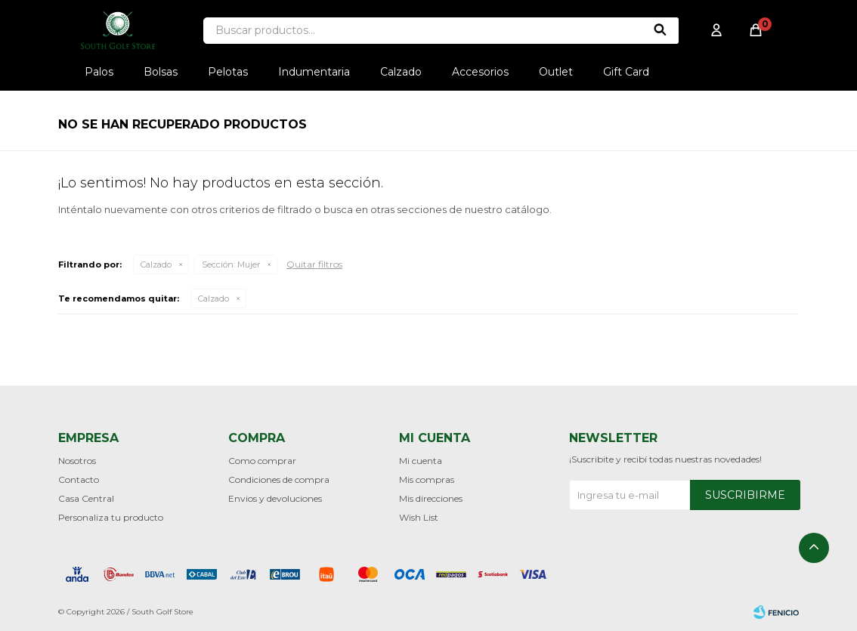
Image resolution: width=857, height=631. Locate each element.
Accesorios (480, 72)
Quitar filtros (314, 264)
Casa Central (86, 498)
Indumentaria (314, 72)
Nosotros (77, 460)
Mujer (231, 264)
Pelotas (228, 72)
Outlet (556, 72)
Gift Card (626, 72)
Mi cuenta (420, 460)
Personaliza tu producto (110, 517)
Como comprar (262, 460)
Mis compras (426, 479)
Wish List (418, 517)
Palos (99, 72)
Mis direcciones (431, 498)
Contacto (78, 479)
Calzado (401, 72)
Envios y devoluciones (275, 498)
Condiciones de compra (278, 479)
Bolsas (161, 72)
